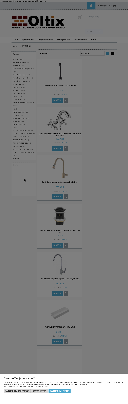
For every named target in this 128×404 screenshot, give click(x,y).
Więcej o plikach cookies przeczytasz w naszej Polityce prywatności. (26, 386)
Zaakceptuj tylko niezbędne (17, 391)
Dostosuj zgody (39, 391)
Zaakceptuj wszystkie (59, 391)
